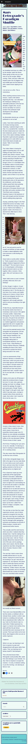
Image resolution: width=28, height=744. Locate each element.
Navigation (8, 1)
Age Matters (14, 26)
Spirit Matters (11, 30)
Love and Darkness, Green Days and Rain (16, 683)
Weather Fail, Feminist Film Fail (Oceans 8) (12, 681)
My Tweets (5, 695)
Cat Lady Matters (12, 28)
